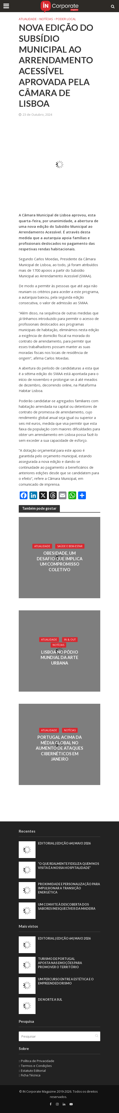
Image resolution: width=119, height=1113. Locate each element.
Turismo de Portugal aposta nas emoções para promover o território (60, 963)
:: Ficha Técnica (29, 1075)
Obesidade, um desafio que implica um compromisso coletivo (59, 561)
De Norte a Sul (50, 999)
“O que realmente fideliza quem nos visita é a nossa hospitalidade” (68, 866)
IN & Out (70, 639)
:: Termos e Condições (35, 1066)
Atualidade (28, 19)
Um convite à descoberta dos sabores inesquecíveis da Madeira (66, 906)
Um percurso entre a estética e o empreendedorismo (66, 981)
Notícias (46, 19)
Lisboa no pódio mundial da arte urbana (59, 657)
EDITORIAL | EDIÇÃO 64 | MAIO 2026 (64, 843)
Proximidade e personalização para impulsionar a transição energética (69, 888)
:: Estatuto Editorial (32, 1070)
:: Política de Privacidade (36, 1061)
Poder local (66, 19)
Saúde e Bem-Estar (69, 546)
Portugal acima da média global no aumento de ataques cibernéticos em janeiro (59, 748)
